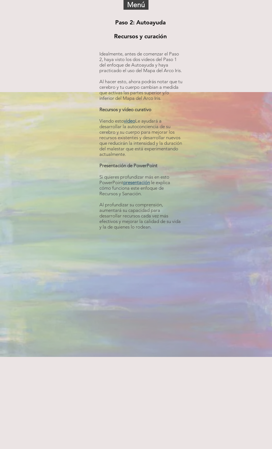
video (129, 121)
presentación (136, 182)
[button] (136, 5)
